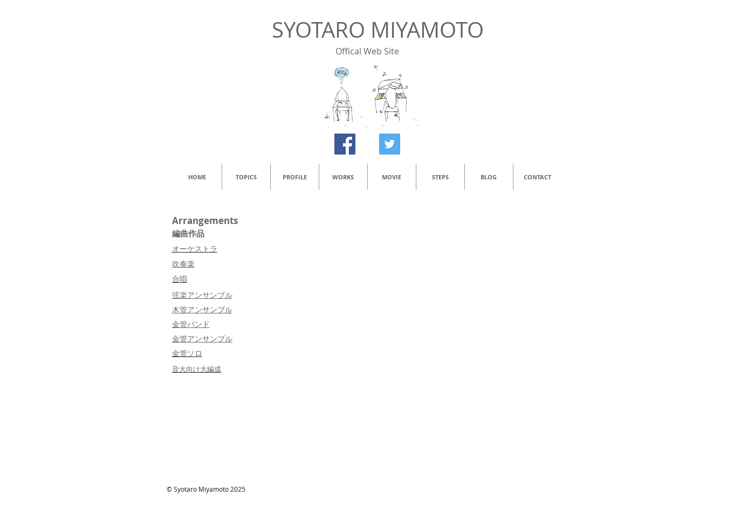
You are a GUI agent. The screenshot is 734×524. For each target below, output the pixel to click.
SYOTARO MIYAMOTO (378, 29)
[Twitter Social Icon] (389, 144)
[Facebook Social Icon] (344, 144)
